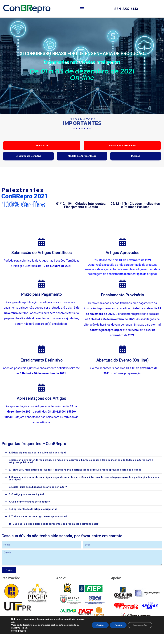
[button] (82, 8)
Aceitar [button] (100, 625)
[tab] (82, 514)
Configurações (140, 625)
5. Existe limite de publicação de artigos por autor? (38, 548)
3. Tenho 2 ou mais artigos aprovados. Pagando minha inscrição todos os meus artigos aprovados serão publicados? (76, 531)
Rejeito (118, 625)
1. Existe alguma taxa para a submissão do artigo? (37, 514)
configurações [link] (18, 631)
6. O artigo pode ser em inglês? (26, 556)
